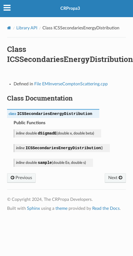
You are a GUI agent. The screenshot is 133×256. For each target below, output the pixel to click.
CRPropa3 (70, 8)
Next (115, 177)
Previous (21, 177)
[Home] (9, 28)
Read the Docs (106, 208)
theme (61, 208)
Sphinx (33, 208)
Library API (26, 28)
